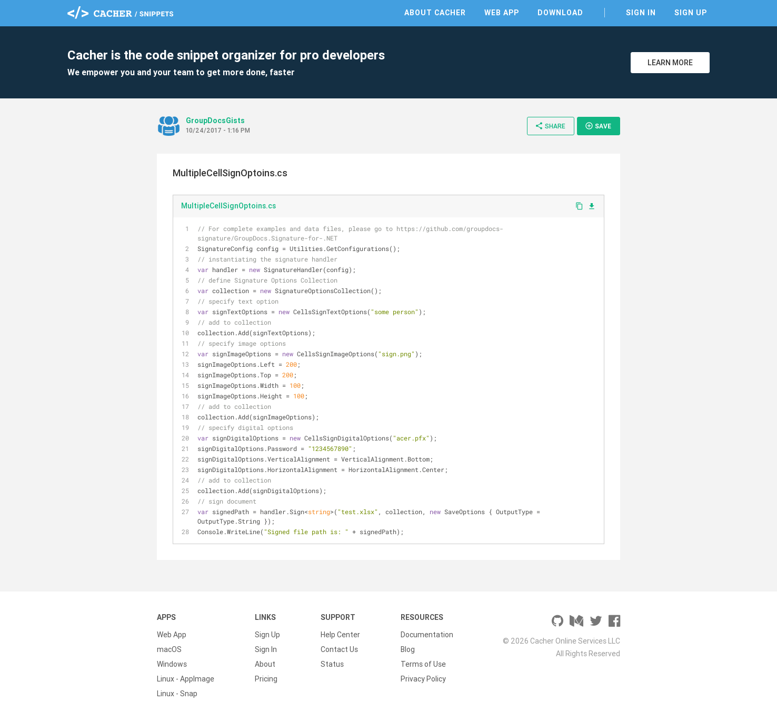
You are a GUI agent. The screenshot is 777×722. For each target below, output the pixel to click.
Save (598, 126)
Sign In (641, 12)
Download (560, 12)
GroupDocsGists (215, 120)
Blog (408, 649)
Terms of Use (423, 664)
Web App (501, 12)
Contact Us (339, 649)
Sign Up (690, 12)
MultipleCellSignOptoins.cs (228, 205)
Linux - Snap (177, 693)
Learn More (670, 62)
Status (332, 664)
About (265, 664)
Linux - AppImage (185, 679)
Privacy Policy (423, 679)
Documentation (427, 634)
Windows (172, 664)
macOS (169, 649)
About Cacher (435, 12)
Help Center (340, 634)
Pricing (266, 679)
